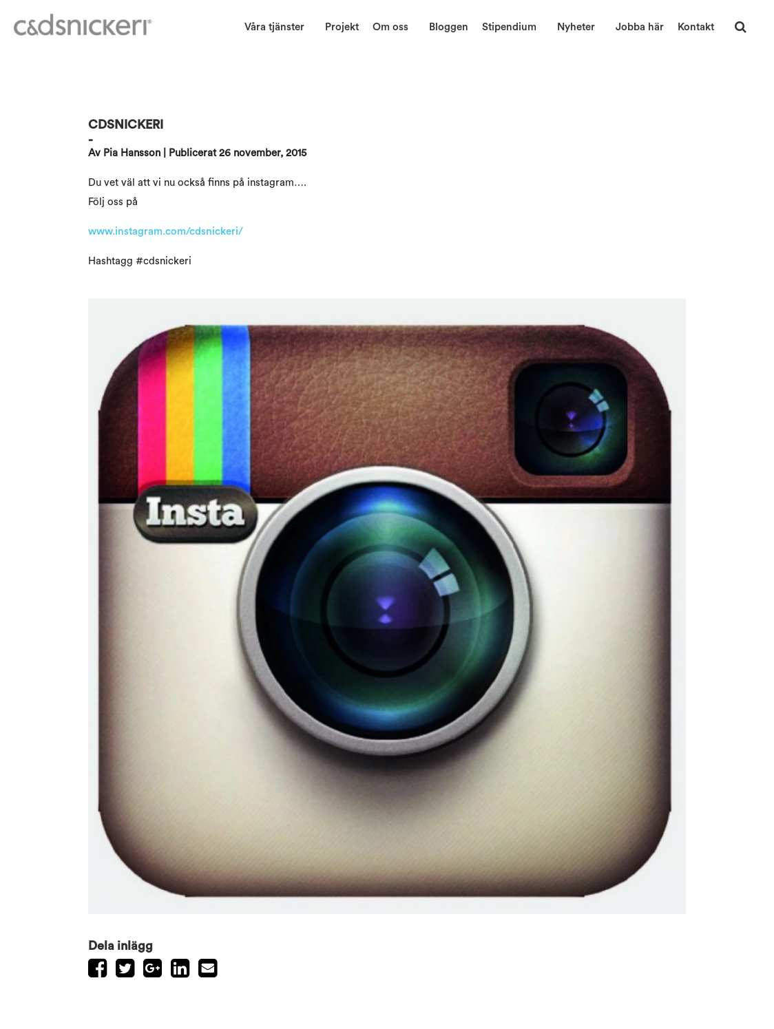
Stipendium (509, 27)
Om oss (390, 27)
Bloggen (448, 27)
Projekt (342, 27)
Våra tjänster (274, 27)
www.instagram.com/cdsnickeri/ (165, 231)
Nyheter (576, 27)
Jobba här (640, 27)
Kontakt (696, 27)
